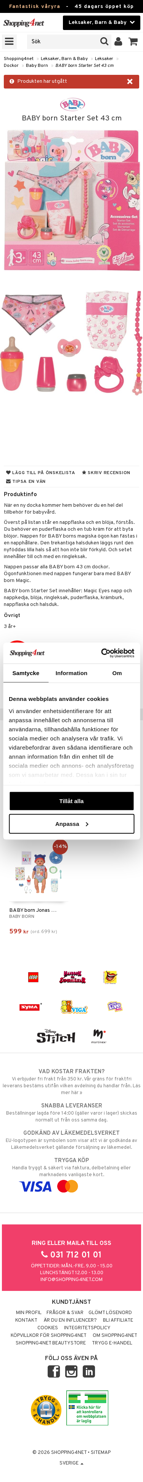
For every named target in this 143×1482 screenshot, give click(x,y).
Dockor (11, 66)
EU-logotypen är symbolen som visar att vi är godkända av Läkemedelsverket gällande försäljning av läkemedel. (71, 1140)
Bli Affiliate (118, 1321)
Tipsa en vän (26, 482)
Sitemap (101, 1453)
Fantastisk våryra (34, 6)
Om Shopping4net (115, 1336)
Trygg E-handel (112, 1343)
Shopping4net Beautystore (51, 1343)
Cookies (47, 1328)
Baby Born (37, 66)
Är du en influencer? (70, 1321)
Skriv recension (106, 473)
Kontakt (26, 1321)
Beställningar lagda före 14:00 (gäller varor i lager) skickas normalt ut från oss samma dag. (71, 1112)
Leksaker (104, 59)
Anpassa (71, 823)
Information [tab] (72, 673)
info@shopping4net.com (71, 1280)
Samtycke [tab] (25, 673)
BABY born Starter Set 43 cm (84, 66)
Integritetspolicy (87, 1328)
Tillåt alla (71, 801)
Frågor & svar (65, 1313)
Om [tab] (117, 673)
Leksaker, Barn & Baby (64, 59)
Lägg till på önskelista (41, 473)
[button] (133, 42)
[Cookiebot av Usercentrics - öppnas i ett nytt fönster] (101, 653)
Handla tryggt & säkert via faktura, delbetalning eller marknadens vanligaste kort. (71, 1173)
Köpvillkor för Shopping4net (49, 1336)
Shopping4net (19, 59)
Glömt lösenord (110, 1313)
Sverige (71, 1463)
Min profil (29, 1313)
